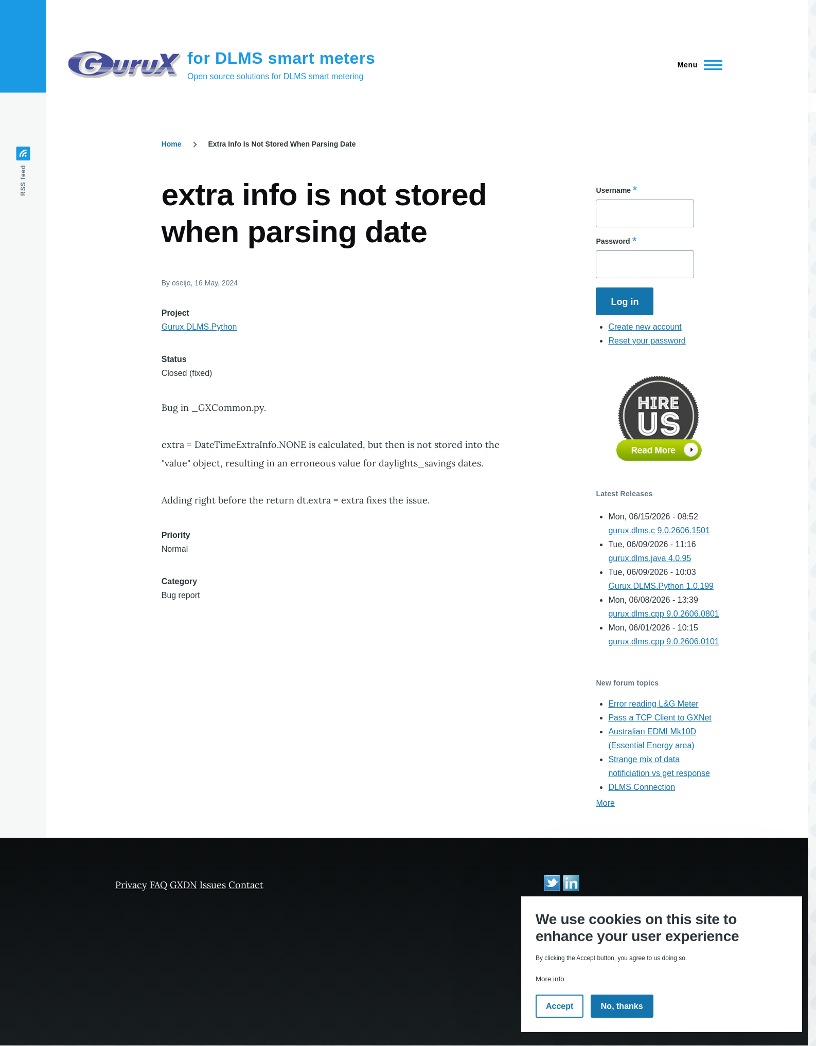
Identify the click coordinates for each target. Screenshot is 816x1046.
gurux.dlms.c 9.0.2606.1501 (658, 530)
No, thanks (622, 1006)
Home (172, 144)
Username (613, 190)
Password (613, 241)
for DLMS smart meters (281, 58)
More (605, 803)
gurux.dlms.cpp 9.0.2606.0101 (663, 641)
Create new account (644, 326)
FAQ (158, 885)
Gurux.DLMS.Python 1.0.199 (661, 586)
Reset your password (646, 340)
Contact (245, 885)
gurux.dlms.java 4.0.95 (649, 558)
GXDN (183, 885)
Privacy (131, 885)
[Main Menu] (696, 65)
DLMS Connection (641, 787)
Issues (213, 885)
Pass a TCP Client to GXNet (659, 717)
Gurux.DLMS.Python (199, 326)
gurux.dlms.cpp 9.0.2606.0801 (663, 613)
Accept (559, 1006)
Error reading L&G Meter (653, 703)
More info (550, 979)
